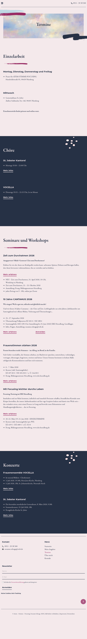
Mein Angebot (50, 549)
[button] (8, 515)
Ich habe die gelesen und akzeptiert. (20, 582)
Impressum (63, 614)
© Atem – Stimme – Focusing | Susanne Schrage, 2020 (28, 614)
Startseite (48, 546)
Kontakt (48, 558)
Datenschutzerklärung (17, 582)
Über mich (49, 555)
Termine (48, 552)
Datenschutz (71, 614)
